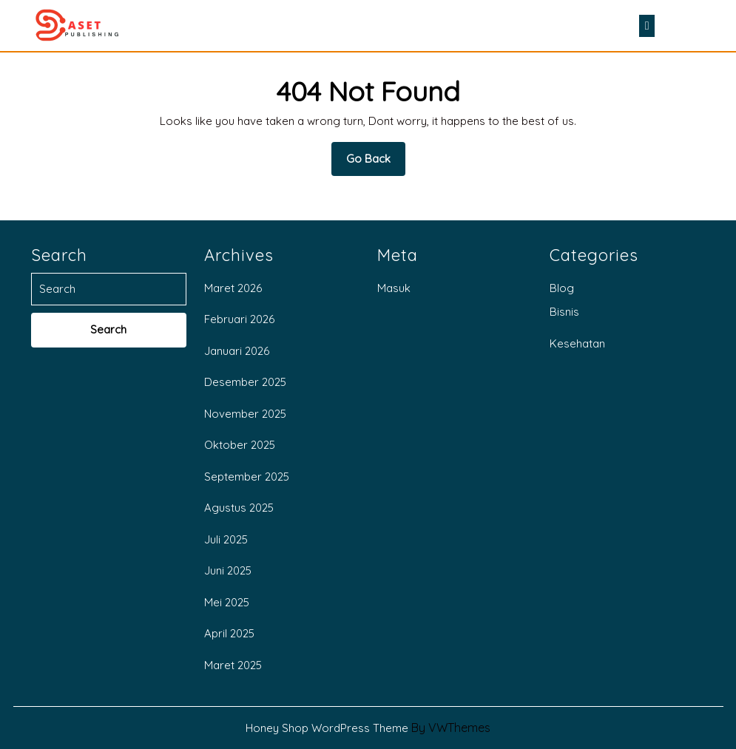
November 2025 (245, 414)
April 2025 (229, 633)
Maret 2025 (233, 665)
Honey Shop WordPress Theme (327, 728)
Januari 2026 (236, 351)
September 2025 (246, 477)
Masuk (394, 288)
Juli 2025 (226, 539)
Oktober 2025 (239, 445)
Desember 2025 (245, 382)
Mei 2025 (226, 602)
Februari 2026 (239, 319)
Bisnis (564, 312)
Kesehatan (577, 343)
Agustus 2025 (239, 508)
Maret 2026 (233, 288)
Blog (562, 288)
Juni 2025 (227, 570)
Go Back (375, 163)
